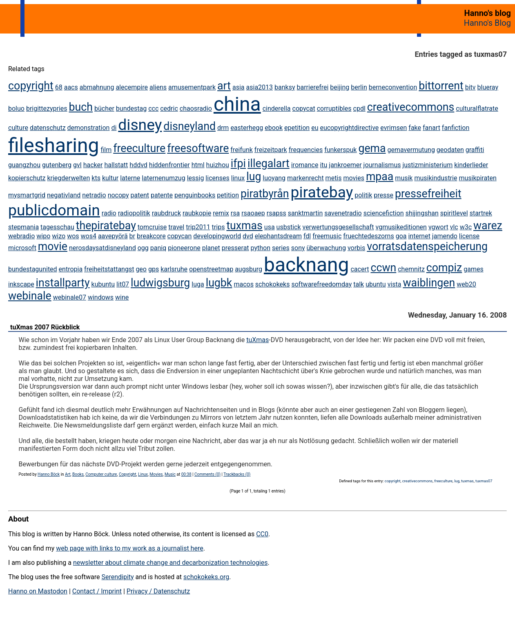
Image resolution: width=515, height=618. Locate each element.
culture (18, 128)
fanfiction (455, 128)
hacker (93, 165)
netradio (94, 195)
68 (58, 87)
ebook (274, 128)
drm (223, 128)
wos (73, 236)
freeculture (139, 148)
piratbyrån (265, 193)
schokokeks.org (206, 577)
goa (401, 236)
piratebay (322, 192)
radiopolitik (134, 213)
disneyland (189, 126)
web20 (466, 284)
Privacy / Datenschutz (158, 591)
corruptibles (334, 108)
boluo (16, 108)
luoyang (274, 178)
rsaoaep (253, 213)
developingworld (217, 236)
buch (81, 107)
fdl (307, 236)
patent (140, 195)
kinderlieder (471, 165)
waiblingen (429, 282)
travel (176, 227)
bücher (104, 108)
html (198, 165)
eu (314, 128)
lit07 (122, 284)
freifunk (241, 150)
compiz (444, 267)
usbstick (288, 227)
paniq (158, 248)
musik (403, 178)
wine (122, 297)
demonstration (88, 128)
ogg (143, 248)
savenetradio (342, 213)
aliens (158, 87)
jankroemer (345, 165)
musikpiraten (477, 178)
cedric (169, 108)
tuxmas (244, 225)
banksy (284, 87)
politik (363, 195)
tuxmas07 (483, 481)
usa (269, 227)
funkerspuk (340, 150)
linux (238, 178)
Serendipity (117, 577)
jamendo (444, 236)
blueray (487, 87)
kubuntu (103, 284)
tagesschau (57, 227)
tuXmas (257, 340)
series (281, 248)
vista (394, 284)
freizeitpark (270, 150)
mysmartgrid (26, 195)
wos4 (88, 236)
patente (162, 195)
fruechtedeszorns (368, 236)
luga (198, 284)
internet (419, 236)
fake (414, 128)
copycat (303, 108)
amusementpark (192, 87)
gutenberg (56, 165)
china (237, 104)
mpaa (380, 176)
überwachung (326, 248)
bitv (470, 87)
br (132, 236)
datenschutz (48, 128)
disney (140, 125)
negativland (63, 195)
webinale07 (69, 297)
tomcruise (152, 227)
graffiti (475, 150)
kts (95, 178)
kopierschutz (26, 178)
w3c (466, 227)
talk (358, 284)
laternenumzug (163, 178)
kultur (110, 178)
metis (333, 178)
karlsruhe (174, 269)
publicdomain (54, 210)
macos (244, 284)
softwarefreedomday (321, 284)
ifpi (238, 163)
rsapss (276, 213)
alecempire (132, 87)
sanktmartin (305, 213)
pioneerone (184, 248)
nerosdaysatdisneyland (102, 248)
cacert (359, 269)
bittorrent (441, 85)
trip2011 (198, 227)
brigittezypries (46, 108)
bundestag (131, 108)
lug (253, 176)
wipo (43, 236)
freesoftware (198, 148)
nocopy (118, 195)
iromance (305, 165)
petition (228, 195)
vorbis (356, 248)
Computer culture (101, 474)
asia (238, 87)
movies (353, 178)
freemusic (326, 236)
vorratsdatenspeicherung (427, 246)
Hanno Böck (49, 474)
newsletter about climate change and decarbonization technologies (170, 562)
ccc (153, 108)
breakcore (151, 236)
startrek (481, 213)
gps (153, 269)
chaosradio (196, 108)
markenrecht (305, 178)
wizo (58, 236)
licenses (217, 178)
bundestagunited (32, 269)
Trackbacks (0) (236, 474)
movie (52, 246)
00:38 (186, 474)
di (113, 128)
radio (109, 213)
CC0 (262, 534)
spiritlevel (454, 213)
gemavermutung (411, 150)
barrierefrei (312, 87)
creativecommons (411, 107)
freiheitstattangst (109, 269)
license (469, 236)
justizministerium (427, 165)
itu (323, 165)
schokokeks (272, 284)
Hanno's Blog (487, 23)
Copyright (127, 474)
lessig (195, 178)
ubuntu (376, 284)
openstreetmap (211, 269)
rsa (235, 213)
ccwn (383, 267)
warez (487, 225)
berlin (359, 87)
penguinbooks (194, 195)
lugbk (219, 282)
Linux (143, 474)
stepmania (23, 227)
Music (170, 474)
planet (211, 248)
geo (141, 269)
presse (383, 195)
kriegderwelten (68, 178)
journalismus (382, 165)
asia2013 (259, 87)
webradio (21, 236)
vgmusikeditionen (401, 227)
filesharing (53, 145)
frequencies (306, 150)
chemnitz (411, 269)
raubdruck (166, 213)
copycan (179, 236)
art (224, 85)
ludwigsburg (160, 282)
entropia (71, 269)
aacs (71, 87)
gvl (77, 165)
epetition (297, 128)
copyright (31, 85)
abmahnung (97, 87)
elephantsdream (278, 236)
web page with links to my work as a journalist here (129, 548)
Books (78, 474)
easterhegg (246, 128)
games (473, 269)
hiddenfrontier (169, 165)
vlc (454, 227)
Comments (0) (207, 474)
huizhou (217, 165)
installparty (63, 282)
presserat (235, 248)
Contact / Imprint (97, 591)
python (260, 248)
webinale (29, 295)
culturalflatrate (477, 108)
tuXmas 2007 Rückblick (45, 327)
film (105, 150)
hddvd (138, 165)
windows (101, 297)
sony (298, 248)
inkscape (21, 284)
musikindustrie (435, 178)
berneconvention (393, 87)
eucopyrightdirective (349, 128)
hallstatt (116, 165)
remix (221, 213)
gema (372, 148)
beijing (339, 87)
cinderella (277, 108)
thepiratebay (106, 225)
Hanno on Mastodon (37, 591)
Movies (156, 474)
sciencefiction (383, 213)
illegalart (268, 163)
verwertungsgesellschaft (338, 227)
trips (218, 227)
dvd (248, 236)
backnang (306, 264)
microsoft (22, 248)
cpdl (359, 108)
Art (67, 474)
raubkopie (197, 213)
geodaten (450, 150)
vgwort (438, 227)
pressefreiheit (428, 193)
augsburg (248, 269)
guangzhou (24, 165)
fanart (431, 128)
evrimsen (393, 128)
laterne (130, 178)
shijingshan (422, 213)
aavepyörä (113, 236)
